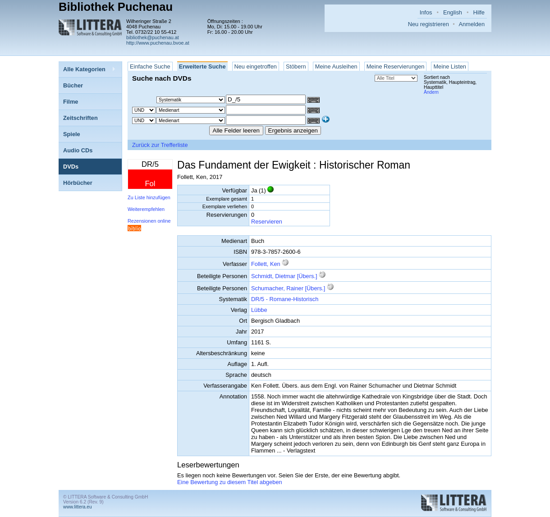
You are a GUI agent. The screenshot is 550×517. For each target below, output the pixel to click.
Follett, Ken (265, 264)
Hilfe (479, 12)
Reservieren (266, 221)
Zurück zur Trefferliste (160, 145)
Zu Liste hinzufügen (149, 197)
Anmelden (471, 24)
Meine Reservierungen (396, 66)
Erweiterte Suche (202, 66)
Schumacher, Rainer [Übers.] (288, 288)
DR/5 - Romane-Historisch (284, 299)
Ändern (431, 92)
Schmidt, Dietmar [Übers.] (284, 276)
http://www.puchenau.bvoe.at (157, 43)
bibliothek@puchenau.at (152, 37)
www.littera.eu (77, 506)
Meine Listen (449, 66)
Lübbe (259, 310)
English (452, 12)
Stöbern (296, 66)
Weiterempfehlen (146, 209)
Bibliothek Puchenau (116, 6)
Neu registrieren (428, 24)
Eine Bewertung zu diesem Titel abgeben (229, 482)
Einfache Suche (150, 66)
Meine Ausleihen (336, 66)
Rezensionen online (149, 221)
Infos (426, 12)
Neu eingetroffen (255, 66)
